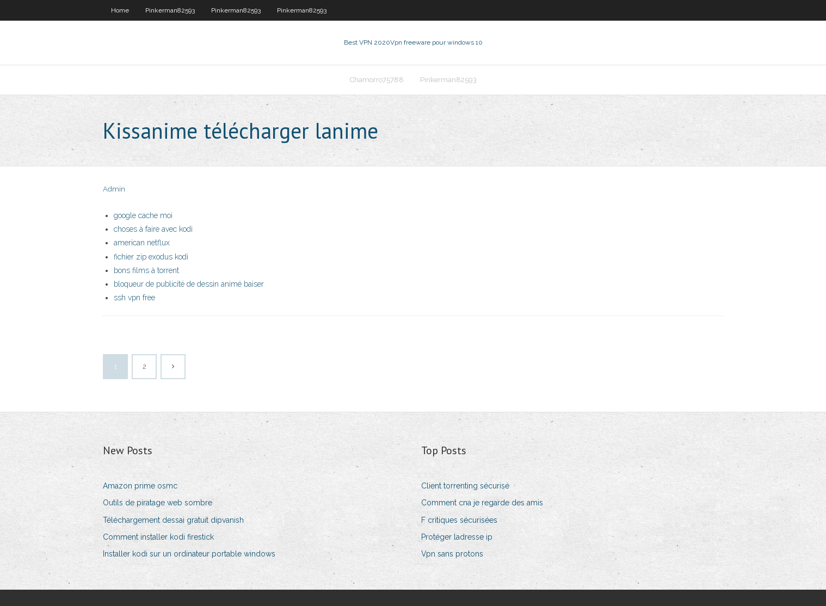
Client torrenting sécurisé (465, 485)
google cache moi (143, 215)
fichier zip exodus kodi (151, 256)
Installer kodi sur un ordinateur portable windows (189, 553)
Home (120, 10)
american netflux (142, 242)
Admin (114, 189)
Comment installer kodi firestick (158, 537)
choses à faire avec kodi (153, 229)
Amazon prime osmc (140, 485)
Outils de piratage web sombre (157, 502)
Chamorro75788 (377, 80)
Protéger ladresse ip (456, 537)
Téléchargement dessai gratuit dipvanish (173, 520)
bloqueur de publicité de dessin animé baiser (189, 284)
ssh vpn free (134, 297)
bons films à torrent (146, 270)
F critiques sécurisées (459, 520)
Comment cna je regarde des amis (482, 502)
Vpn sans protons (452, 553)
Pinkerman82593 (170, 10)
